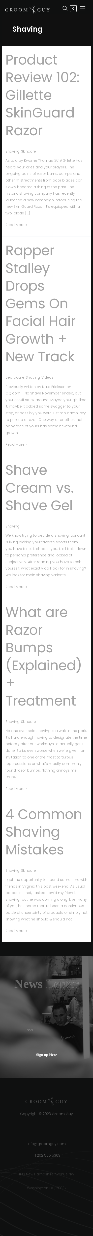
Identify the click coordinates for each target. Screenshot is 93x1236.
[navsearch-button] (55, 9)
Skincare (28, 151)
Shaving (12, 151)
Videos (47, 377)
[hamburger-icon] (82, 9)
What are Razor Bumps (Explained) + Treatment (43, 656)
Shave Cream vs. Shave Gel (39, 487)
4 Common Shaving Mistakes (43, 832)
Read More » (16, 224)
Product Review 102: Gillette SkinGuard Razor (42, 95)
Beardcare (14, 377)
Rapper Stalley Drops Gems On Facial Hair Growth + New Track (40, 303)
